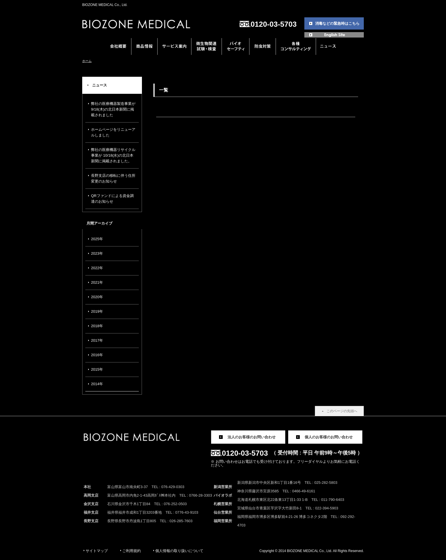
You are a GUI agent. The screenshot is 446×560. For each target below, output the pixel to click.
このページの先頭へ (342, 411)
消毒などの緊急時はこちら (337, 23)
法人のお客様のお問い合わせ (252, 437)
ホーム (87, 61)
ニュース (99, 85)
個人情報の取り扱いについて (179, 551)
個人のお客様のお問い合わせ (329, 437)
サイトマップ (97, 551)
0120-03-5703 (274, 24)
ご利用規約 (131, 551)
